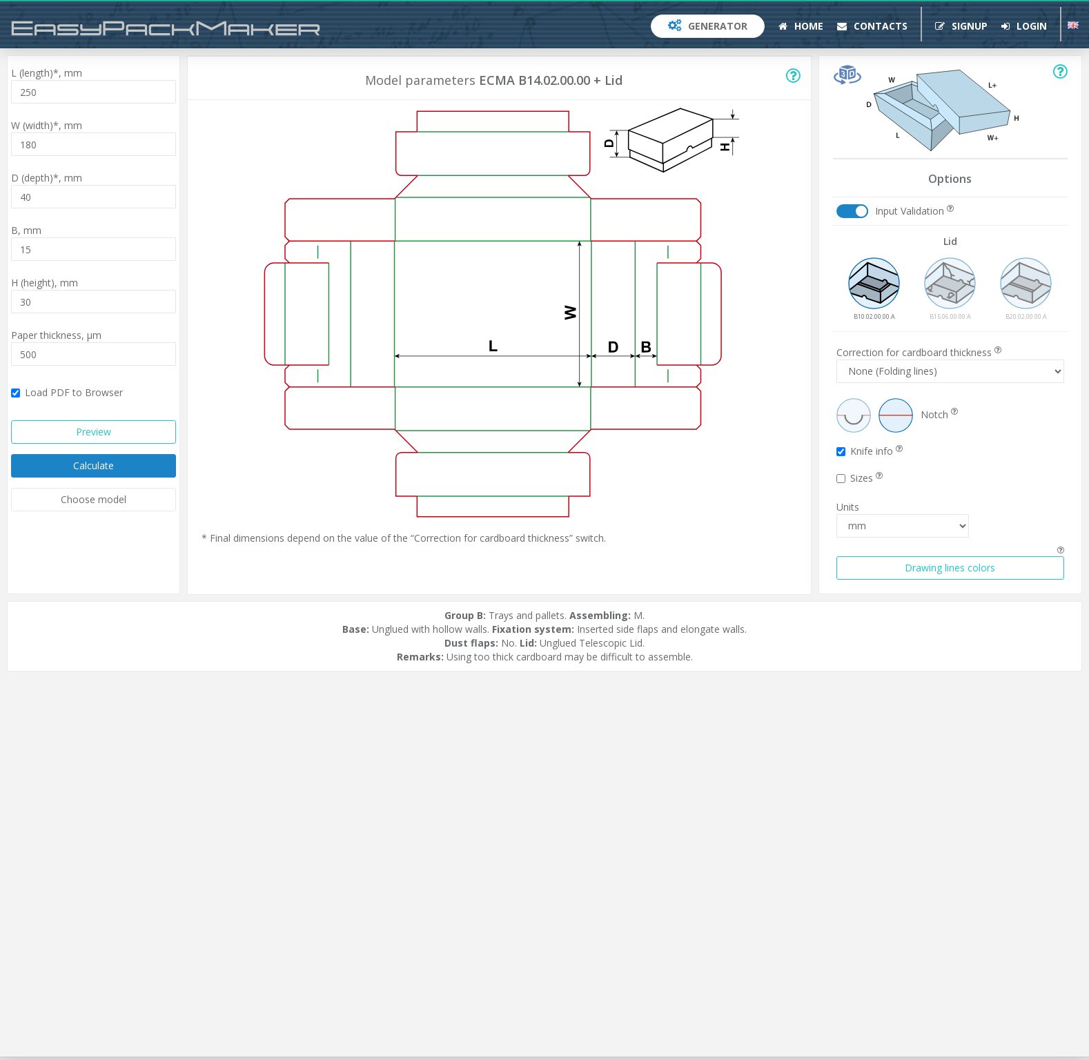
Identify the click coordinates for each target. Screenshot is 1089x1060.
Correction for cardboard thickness (918, 352)
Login (1024, 25)
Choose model (93, 499)
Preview (93, 431)
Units (847, 506)
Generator (707, 25)
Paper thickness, (56, 335)
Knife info (869, 451)
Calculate (93, 465)
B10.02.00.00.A (874, 289)
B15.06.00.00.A (950, 289)
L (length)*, (46, 72)
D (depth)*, (46, 177)
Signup (961, 25)
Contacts (872, 25)
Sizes (859, 477)
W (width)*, (46, 125)
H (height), (44, 282)
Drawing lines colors (950, 567)
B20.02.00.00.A (1026, 289)
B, (26, 230)
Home (800, 25)
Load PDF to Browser (67, 392)
